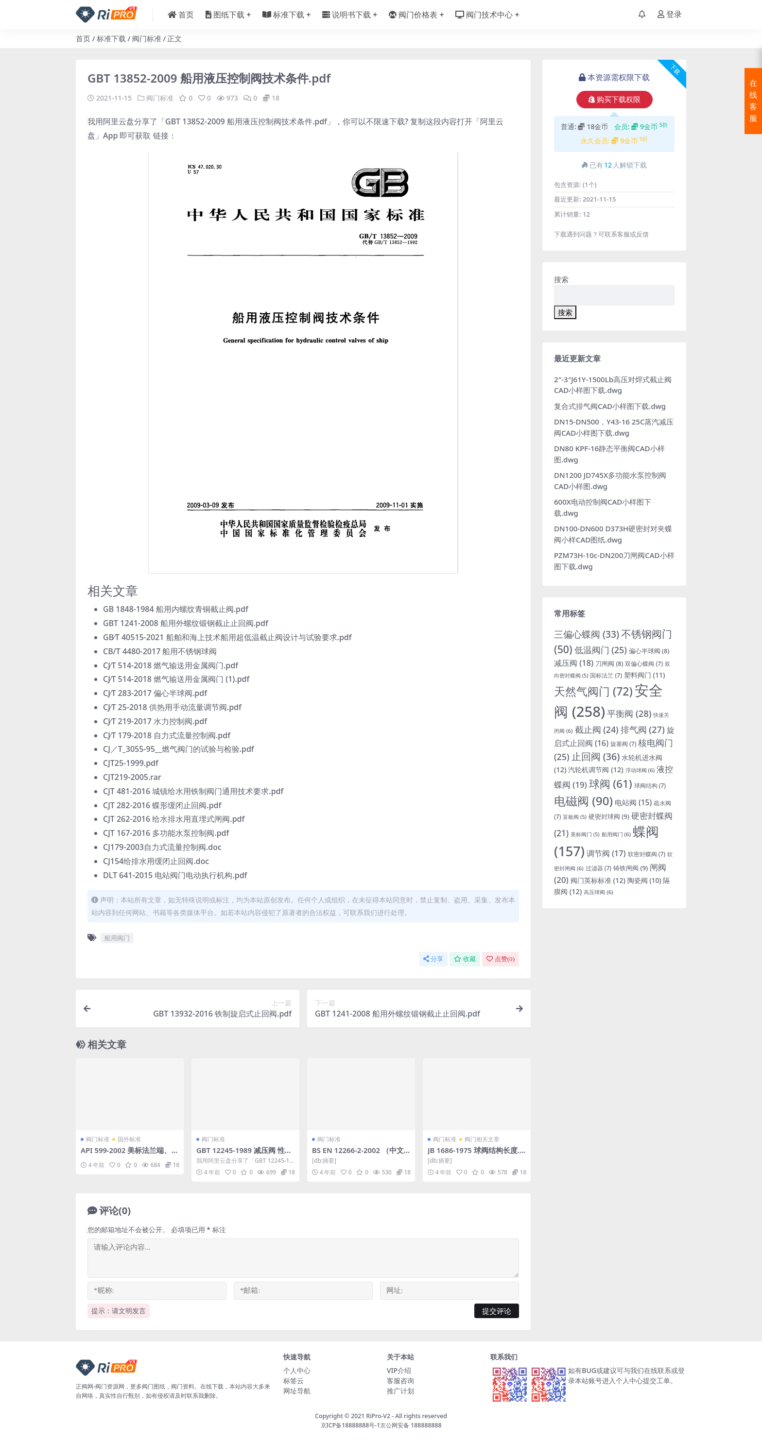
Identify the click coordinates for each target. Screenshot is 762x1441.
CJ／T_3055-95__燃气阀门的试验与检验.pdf (178, 749)
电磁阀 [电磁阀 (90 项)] (583, 801)
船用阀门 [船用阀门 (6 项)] (616, 834)
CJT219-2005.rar (132, 777)
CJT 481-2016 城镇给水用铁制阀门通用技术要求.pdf (193, 791)
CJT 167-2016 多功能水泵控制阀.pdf (166, 833)
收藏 (465, 959)
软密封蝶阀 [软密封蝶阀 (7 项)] (647, 854)
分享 (433, 959)
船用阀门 (117, 937)
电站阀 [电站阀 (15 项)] (633, 802)
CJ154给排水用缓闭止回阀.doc (156, 861)
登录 (670, 14)
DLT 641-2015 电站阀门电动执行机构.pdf (175, 875)
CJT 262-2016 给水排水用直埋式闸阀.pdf (173, 819)
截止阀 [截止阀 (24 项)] (597, 729)
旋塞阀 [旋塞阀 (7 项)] (623, 744)
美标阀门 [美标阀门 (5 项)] (585, 834)
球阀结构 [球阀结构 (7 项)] (650, 785)
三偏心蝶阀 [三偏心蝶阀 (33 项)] (586, 634)
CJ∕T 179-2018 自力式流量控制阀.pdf (166, 735)
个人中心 (297, 1370)
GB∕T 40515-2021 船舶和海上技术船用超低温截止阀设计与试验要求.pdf (227, 637)
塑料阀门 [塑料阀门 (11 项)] (644, 674)
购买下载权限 (615, 99)
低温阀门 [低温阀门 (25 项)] (600, 650)
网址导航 (297, 1390)
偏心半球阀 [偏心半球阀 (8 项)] (649, 651)
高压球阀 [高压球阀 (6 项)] (598, 892)
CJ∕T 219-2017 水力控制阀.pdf (155, 721)
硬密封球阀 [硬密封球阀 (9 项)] (609, 816)
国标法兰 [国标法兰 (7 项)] (606, 675)
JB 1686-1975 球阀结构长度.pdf (476, 1154)
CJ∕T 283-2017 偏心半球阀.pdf (155, 693)
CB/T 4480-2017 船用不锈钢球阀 (160, 651)
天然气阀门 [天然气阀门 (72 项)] (593, 691)
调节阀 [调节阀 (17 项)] (606, 853)
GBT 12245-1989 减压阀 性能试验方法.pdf (245, 1154)
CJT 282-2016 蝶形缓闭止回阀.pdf (162, 805)
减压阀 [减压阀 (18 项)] (573, 662)
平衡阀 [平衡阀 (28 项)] (629, 713)
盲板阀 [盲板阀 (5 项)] (575, 817)
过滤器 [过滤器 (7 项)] (599, 868)
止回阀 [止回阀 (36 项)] (596, 756)
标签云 (293, 1380)
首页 (83, 38)
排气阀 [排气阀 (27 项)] (643, 729)
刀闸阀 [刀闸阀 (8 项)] (609, 664)
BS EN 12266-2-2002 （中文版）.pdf (358, 1154)
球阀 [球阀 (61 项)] (610, 783)
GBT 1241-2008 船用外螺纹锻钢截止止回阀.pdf (185, 623)
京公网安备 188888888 (410, 1425)
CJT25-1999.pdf (130, 763)
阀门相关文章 (482, 1139)
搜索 (561, 279)
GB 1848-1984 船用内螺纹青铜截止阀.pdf (175, 609)
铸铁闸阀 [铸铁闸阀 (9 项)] (630, 868)
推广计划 (400, 1390)
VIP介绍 (399, 1370)
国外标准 (129, 1139)
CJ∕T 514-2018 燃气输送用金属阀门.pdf (170, 665)
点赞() (500, 959)
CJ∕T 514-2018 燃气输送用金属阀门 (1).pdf (176, 679)
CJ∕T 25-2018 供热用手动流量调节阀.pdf (172, 707)
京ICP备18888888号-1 (351, 1425)
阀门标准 (146, 38)
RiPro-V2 (378, 1416)
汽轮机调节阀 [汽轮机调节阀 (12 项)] (595, 769)
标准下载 (111, 38)
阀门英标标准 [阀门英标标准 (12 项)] (598, 880)
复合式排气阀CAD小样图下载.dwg (610, 406)
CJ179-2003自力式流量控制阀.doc (162, 847)
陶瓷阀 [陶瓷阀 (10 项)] (644, 880)
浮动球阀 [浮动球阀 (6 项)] (640, 770)
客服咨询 (400, 1380)
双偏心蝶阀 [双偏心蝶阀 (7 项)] (644, 664)
